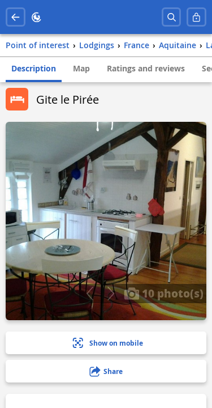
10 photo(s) (164, 293)
